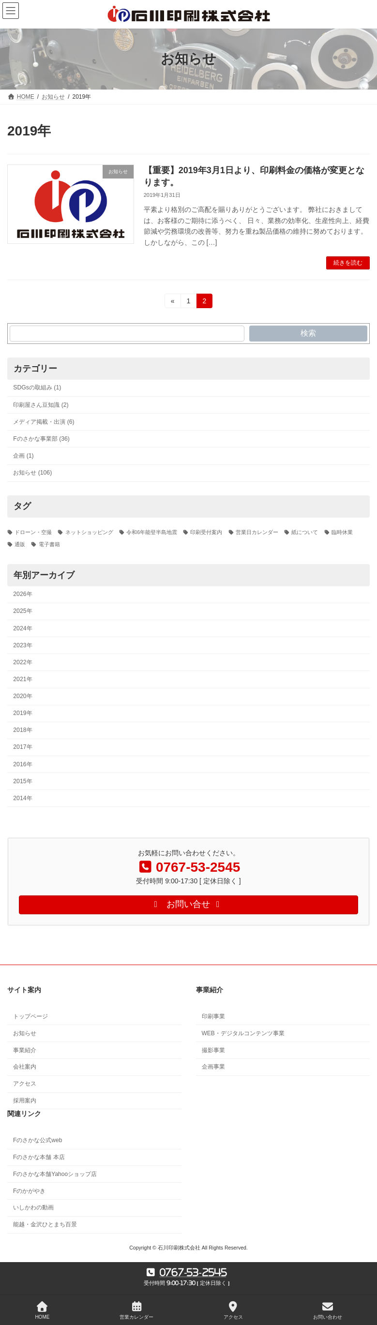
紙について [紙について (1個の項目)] (304, 532)
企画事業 (213, 1067)
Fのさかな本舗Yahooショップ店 (55, 1174)
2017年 (22, 747)
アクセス (24, 1083)
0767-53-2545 (193, 1272)
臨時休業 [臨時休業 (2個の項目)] (342, 532)
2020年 (22, 696)
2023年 (22, 645)
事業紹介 (24, 1050)
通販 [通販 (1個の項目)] (20, 544)
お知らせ (24, 1033)
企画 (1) (23, 455)
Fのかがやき (29, 1191)
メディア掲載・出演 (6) (43, 421)
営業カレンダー (136, 1310)
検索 (308, 333)
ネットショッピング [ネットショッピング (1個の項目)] (89, 532)
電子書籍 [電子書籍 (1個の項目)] (49, 544)
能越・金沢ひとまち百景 (45, 1224)
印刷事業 (213, 1016)
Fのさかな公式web (37, 1140)
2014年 (22, 798)
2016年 (22, 763)
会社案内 (24, 1067)
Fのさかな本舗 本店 (39, 1157)
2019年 (22, 713)
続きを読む (347, 262)
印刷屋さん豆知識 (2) (40, 404)
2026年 (22, 594)
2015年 (22, 781)
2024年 (22, 628)
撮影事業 (213, 1050)
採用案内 (24, 1100)
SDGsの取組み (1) (37, 387)
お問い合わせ (327, 1310)
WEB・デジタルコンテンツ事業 (243, 1033)
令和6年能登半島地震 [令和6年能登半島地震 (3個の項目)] (151, 532)
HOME (42, 1310)
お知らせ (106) (32, 472)
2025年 (22, 611)
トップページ (30, 1016)
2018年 (22, 730)
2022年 (22, 662)
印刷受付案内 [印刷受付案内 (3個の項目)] (206, 532)
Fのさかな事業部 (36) (41, 438)
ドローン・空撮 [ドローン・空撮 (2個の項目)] (33, 532)
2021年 (22, 679)
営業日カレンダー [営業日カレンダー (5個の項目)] (257, 532)
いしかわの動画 (33, 1208)
